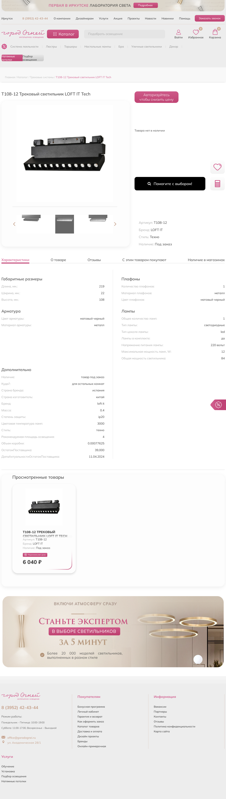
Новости (150, 18)
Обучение (7, 766)
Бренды (82, 741)
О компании (62, 18)
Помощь (184, 18)
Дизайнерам (85, 18)
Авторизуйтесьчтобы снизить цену (156, 97)
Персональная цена (35, 554)
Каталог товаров (88, 726)
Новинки (168, 18)
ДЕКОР (173, 46)
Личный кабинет (88, 711)
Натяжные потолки (8, 58)
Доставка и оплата (90, 731)
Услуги (103, 18)
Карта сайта (162, 731)
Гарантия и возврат (90, 716)
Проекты (134, 18)
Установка (8, 771)
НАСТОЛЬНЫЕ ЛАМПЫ (97, 46)
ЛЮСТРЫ (51, 46)
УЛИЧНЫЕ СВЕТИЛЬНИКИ (146, 46)
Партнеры (160, 711)
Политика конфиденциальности (174, 726)
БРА (121, 46)
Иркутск (7, 18)
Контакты (160, 716)
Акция (118, 18)
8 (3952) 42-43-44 (35, 18)
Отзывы (159, 721)
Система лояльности (24, 46)
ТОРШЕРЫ (70, 46)
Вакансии (160, 706)
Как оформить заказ (91, 721)
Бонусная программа (91, 706)
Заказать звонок (210, 18)
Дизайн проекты (88, 736)
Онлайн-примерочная (92, 746)
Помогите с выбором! (170, 183)
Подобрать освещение (105, 34)
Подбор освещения (30, 58)
